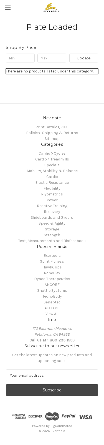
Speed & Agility (52, 223)
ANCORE (52, 284)
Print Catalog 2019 (52, 127)
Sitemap (52, 138)
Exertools (52, 255)
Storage (52, 229)
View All (52, 313)
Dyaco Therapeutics (52, 278)
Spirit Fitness (52, 261)
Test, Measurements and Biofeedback (52, 240)
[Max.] (51, 58)
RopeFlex (52, 273)
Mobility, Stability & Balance (52, 171)
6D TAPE (52, 308)
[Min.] (20, 58)
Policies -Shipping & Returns (52, 132)
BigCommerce (61, 426)
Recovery (52, 211)
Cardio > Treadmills (52, 159)
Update (84, 58)
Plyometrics (52, 194)
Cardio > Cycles (52, 153)
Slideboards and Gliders (52, 217)
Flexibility (52, 188)
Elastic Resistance (52, 182)
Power (52, 200)
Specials (52, 165)
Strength (52, 235)
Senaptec (52, 302)
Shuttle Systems (52, 290)
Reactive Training (52, 205)
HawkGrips (52, 267)
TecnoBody (52, 296)
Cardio (52, 176)
